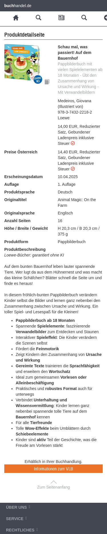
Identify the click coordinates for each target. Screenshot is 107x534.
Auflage (11, 184)
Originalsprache (19, 213)
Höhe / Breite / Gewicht (26, 228)
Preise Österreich (20, 152)
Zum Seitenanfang (53, 487)
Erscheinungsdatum (23, 176)
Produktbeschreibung (25, 249)
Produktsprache (19, 192)
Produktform (16, 241)
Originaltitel (15, 199)
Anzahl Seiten (17, 220)
